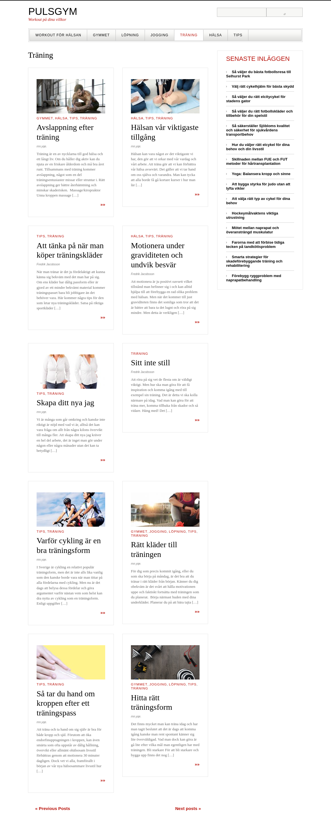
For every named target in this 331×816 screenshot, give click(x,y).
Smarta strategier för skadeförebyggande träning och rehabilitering (254, 261)
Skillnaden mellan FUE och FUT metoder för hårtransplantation (257, 161)
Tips (238, 35)
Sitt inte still (150, 362)
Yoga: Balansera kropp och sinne (261, 174)
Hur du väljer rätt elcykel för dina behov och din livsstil (258, 147)
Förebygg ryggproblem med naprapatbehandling (253, 278)
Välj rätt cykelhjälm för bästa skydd (263, 86)
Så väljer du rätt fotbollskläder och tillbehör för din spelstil (259, 113)
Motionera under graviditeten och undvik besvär (157, 255)
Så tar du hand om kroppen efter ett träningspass (66, 703)
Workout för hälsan (58, 35)
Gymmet (101, 35)
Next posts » (188, 808)
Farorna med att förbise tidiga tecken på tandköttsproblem (255, 244)
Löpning (130, 35)
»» (102, 204)
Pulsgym (52, 11)
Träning (189, 35)
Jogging (159, 35)
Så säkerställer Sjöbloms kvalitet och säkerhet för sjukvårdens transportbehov (258, 130)
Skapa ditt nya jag (65, 402)
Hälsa (215, 35)
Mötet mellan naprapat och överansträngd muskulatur (252, 230)
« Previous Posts (52, 808)
